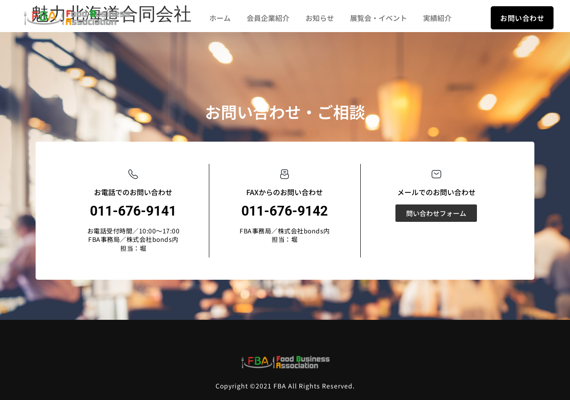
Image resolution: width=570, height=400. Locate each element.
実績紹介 (437, 17)
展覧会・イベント (378, 17)
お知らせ (319, 17)
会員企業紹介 (268, 17)
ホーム (220, 17)
